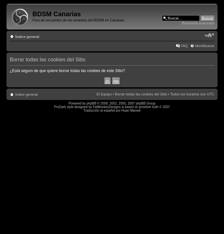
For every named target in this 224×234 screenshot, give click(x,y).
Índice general (27, 37)
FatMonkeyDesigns (107, 107)
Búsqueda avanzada (198, 23)
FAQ (184, 46)
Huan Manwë (131, 110)
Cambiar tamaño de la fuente (209, 35)
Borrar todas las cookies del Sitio (141, 94)
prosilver (145, 107)
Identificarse (204, 46)
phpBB (91, 103)
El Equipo (104, 94)
